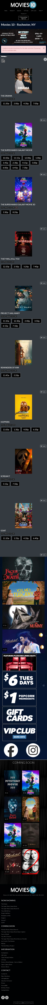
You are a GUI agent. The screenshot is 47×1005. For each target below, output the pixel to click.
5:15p (5, 484)
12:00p (27, 158)
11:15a (17, 158)
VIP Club (26, 10)
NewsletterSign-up (23, 17)
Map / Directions (5, 976)
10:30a (6, 158)
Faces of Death (5, 934)
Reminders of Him (5, 915)
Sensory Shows (5, 966)
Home (5, 10)
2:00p (16, 103)
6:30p (35, 429)
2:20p (16, 375)
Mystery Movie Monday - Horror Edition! (11, 962)
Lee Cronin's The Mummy (8, 941)
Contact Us (4, 973)
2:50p (16, 266)
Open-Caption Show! (6, 964)
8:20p (15, 212)
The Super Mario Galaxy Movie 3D (10, 908)
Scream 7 (3, 920)
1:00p (38, 158)
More (40, 10)
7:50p (15, 484)
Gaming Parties (5, 990)
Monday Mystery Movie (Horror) (9, 929)
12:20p (6, 266)
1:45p (5, 162)
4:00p (26, 429)
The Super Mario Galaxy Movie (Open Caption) (13, 932)
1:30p (16, 429)
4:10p (26, 538)
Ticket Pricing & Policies (7, 957)
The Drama (4, 904)
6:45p (15, 167)
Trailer (43, 120)
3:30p (5, 212)
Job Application (5, 978)
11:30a (6, 103)
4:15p (24, 162)
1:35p (16, 538)
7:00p (35, 103)
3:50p (36, 321)
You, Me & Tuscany (6, 936)
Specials (19, 10)
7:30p (24, 167)
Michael (3, 943)
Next (45, 59)
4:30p (26, 103)
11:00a (6, 429)
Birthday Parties (5, 987)
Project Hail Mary (5, 913)
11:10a (6, 321)
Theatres (23, 13)
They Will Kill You (5, 911)
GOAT (3, 922)
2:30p (15, 162)
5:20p (26, 266)
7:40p (35, 266)
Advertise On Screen (6, 981)
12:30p (17, 321)
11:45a (6, 375)
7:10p (15, 326)
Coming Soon (4, 953)
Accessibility (4, 985)
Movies (11, 10)
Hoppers (3, 918)
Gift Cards (33, 10)
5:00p (34, 162)
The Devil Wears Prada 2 (7, 946)
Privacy (3, 983)
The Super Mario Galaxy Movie (9, 906)
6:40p (35, 538)
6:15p (5, 326)
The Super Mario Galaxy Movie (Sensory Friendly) (14, 939)
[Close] (44, 48)
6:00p (5, 167)
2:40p (27, 321)
